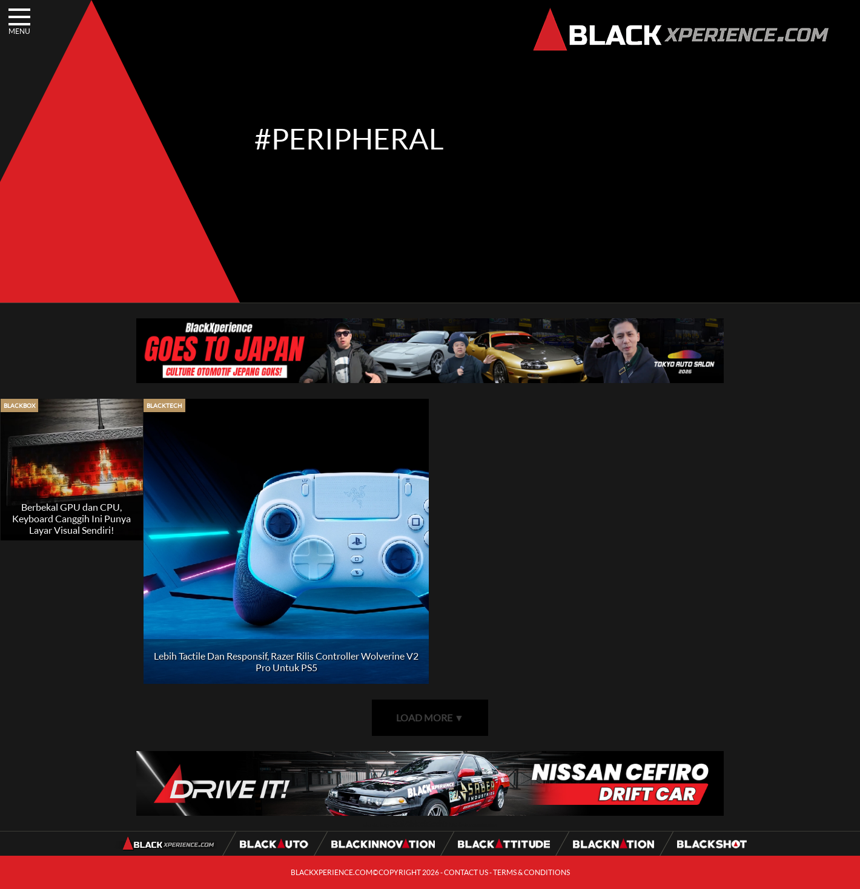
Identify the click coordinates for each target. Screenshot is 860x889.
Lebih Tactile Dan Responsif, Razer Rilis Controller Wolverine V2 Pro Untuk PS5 (286, 661)
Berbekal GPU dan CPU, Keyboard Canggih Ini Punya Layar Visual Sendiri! (71, 518)
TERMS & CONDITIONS (531, 872)
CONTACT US (466, 872)
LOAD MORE (430, 717)
